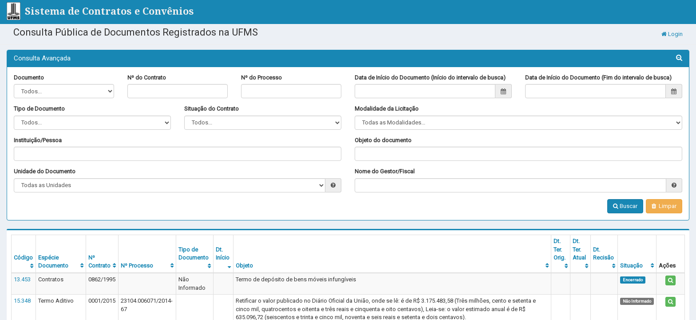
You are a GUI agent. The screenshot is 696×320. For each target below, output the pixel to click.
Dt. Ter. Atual (579, 249)
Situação (631, 265)
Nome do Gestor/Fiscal (385, 171)
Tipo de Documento (39, 108)
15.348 (22, 300)
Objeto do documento (383, 140)
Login (672, 34)
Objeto (244, 265)
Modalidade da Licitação (387, 108)
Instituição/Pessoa (38, 140)
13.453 (22, 279)
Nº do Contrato (146, 77)
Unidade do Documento (44, 171)
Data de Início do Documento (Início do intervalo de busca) (430, 77)
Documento (29, 77)
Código (23, 257)
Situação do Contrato (211, 108)
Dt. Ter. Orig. (560, 249)
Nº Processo (137, 265)
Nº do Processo (261, 77)
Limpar (664, 206)
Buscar (625, 206)
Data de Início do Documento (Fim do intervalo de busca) (598, 77)
